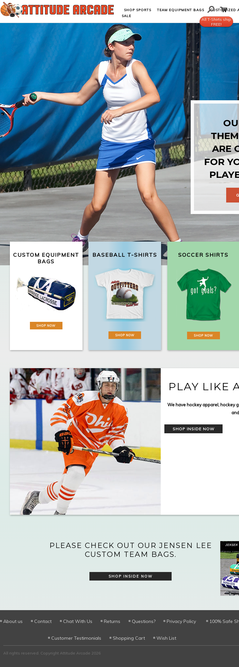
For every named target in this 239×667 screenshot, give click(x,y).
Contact (43, 621)
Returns (112, 621)
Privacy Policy (181, 621)
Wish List (166, 638)
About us (13, 621)
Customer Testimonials (76, 638)
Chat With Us (77, 621)
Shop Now (46, 325)
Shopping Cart (129, 638)
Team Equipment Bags (180, 10)
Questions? (143, 621)
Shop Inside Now (193, 428)
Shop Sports (137, 10)
